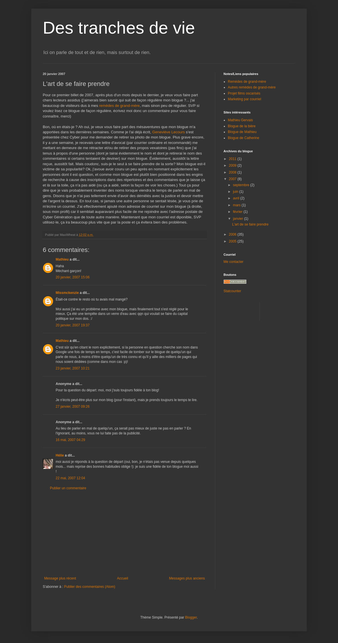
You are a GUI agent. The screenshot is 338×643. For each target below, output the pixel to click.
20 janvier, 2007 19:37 (73, 325)
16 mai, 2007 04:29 (70, 440)
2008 (233, 172)
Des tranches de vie (119, 27)
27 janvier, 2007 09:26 (73, 407)
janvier (238, 219)
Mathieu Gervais (240, 120)
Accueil (122, 578)
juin (236, 192)
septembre (241, 185)
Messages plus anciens (187, 578)
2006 (233, 234)
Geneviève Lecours (168, 132)
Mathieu (62, 259)
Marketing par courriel (244, 99)
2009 (233, 165)
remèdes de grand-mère (119, 105)
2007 (233, 179)
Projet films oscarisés (244, 93)
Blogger (191, 617)
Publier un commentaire (68, 488)
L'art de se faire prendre (250, 224)
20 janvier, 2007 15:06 (73, 277)
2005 (233, 241)
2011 (233, 159)
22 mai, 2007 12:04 (70, 478)
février (238, 212)
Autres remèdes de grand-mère (252, 87)
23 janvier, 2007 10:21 (73, 368)
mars (237, 205)
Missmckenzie (67, 293)
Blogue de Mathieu (242, 132)
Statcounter (232, 291)
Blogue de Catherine (243, 138)
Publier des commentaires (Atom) (89, 587)
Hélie (60, 455)
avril (236, 198)
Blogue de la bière (242, 126)
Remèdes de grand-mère (247, 82)
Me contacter (233, 262)
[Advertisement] (124, 533)
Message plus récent (60, 578)
